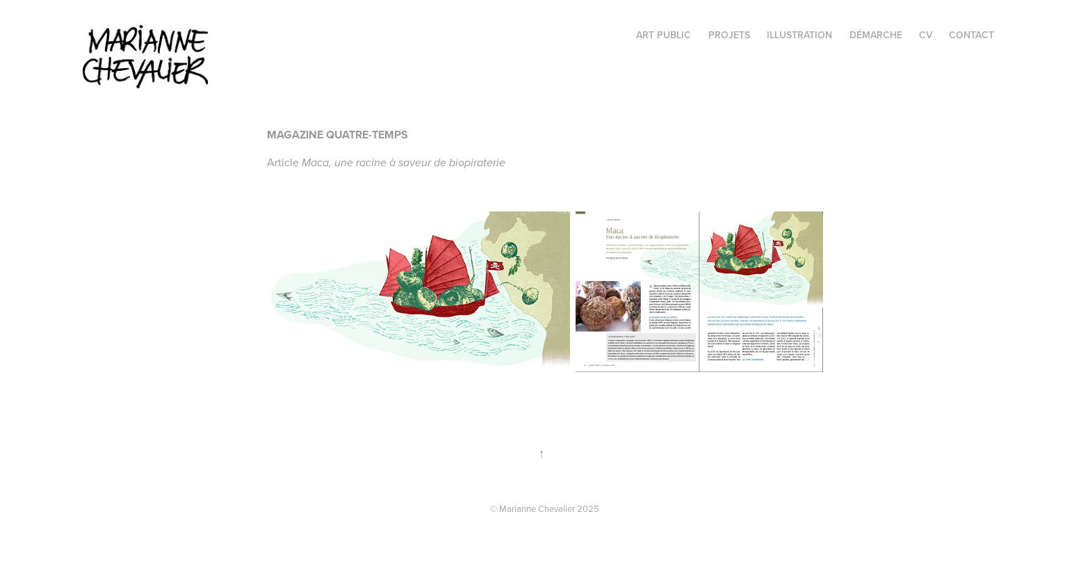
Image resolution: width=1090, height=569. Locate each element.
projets (729, 35)
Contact (971, 35)
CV (925, 35)
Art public (663, 35)
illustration (799, 35)
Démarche (875, 35)
